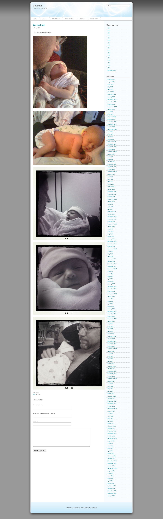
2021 (109, 58)
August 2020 (111, 201)
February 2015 (112, 336)
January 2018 (111, 261)
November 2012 (112, 403)
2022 (109, 60)
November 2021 (112, 166)
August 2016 (111, 296)
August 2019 (111, 226)
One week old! (39, 25)
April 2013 (110, 391)
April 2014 (110, 361)
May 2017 (110, 276)
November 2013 (112, 373)
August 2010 (111, 471)
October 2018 (111, 246)
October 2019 (111, 221)
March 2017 (111, 281)
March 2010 (111, 483)
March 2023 (111, 139)
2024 (109, 65)
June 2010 (110, 476)
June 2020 (110, 206)
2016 (109, 45)
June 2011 (110, 446)
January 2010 (111, 488)
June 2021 (110, 179)
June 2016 (110, 299)
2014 (109, 40)
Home (35, 18)
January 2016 (111, 308)
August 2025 (111, 82)
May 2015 (110, 328)
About (44, 18)
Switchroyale (93, 507)
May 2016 (110, 301)
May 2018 (110, 254)
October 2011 (111, 436)
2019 (109, 53)
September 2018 (112, 249)
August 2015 (111, 321)
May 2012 (110, 418)
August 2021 (111, 174)
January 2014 (111, 368)
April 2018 (110, 256)
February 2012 (112, 426)
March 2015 (111, 333)
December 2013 (112, 371)
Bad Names (56, 18)
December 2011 (112, 431)
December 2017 (112, 264)
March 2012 (111, 423)
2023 (109, 63)
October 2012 (111, 406)
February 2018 (112, 259)
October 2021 (111, 169)
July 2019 (110, 229)
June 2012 (110, 416)
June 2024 (110, 114)
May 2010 (110, 478)
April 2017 (110, 279)
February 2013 (112, 396)
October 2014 (111, 346)
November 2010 (112, 463)
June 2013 (110, 386)
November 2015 (112, 313)
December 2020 (112, 191)
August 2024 (111, 109)
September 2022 (112, 151)
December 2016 (112, 286)
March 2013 (111, 393)
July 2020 (110, 204)
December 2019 (112, 216)
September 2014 (112, 348)
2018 (109, 50)
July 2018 (110, 251)
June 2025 (110, 84)
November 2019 (112, 219)
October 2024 (111, 104)
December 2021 (112, 164)
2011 (109, 33)
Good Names (69, 18)
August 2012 (111, 411)
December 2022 (112, 144)
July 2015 (110, 323)
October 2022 (111, 149)
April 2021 (110, 181)
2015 (109, 43)
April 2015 (110, 331)
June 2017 (110, 274)
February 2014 (112, 366)
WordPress (77, 507)
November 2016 (112, 289)
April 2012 (110, 421)
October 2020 (111, 196)
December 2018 (112, 241)
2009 (109, 28)
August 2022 (111, 154)
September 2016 (112, 294)
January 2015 (111, 338)
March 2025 (111, 92)
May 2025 (110, 87)
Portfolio (94, 18)
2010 (34, 394)
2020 (109, 55)
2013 (109, 38)
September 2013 (112, 378)
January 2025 (111, 96)
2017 (109, 48)
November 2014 (112, 343)
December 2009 (112, 491)
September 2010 (112, 468)
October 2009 (111, 496)
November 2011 (112, 433)
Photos (82, 18)
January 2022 (111, 161)
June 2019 (110, 231)
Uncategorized (112, 70)
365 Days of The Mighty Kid (40, 8)
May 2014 (110, 358)
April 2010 (110, 481)
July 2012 (110, 413)
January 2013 (111, 398)
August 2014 (111, 351)
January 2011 (111, 458)
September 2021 (112, 171)
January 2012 (111, 428)
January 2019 (111, 239)
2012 (109, 35)
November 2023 (112, 124)
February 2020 (112, 211)
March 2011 (111, 453)
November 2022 (112, 146)
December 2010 (112, 461)
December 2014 (112, 341)
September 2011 (112, 438)
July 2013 (110, 383)
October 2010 (111, 466)
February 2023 (112, 141)
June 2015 (110, 326)
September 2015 (112, 318)
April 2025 (110, 89)
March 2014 (111, 363)
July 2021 (110, 176)
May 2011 (110, 448)
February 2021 (112, 186)
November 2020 (112, 194)
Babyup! (37, 5)
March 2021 (111, 184)
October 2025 (111, 79)
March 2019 (111, 236)
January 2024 (111, 119)
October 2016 (111, 291)
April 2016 (110, 304)
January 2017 (111, 284)
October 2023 (111, 126)
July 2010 (110, 473)
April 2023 (110, 136)
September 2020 (112, 199)
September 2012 (112, 408)
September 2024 (112, 106)
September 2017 (112, 269)
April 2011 (110, 451)
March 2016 (111, 306)
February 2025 (112, 94)
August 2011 (111, 441)
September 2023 (112, 129)
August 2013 (111, 381)
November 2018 (112, 244)
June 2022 (110, 156)
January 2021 (111, 189)
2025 (109, 68)
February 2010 (112, 486)
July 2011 (110, 443)
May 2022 (110, 159)
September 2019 (112, 224)
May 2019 (110, 234)
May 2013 (110, 388)
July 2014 (110, 353)
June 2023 (110, 134)
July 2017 (110, 271)
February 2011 (112, 456)
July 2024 (110, 111)
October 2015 (111, 316)
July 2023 (110, 131)
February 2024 (112, 116)
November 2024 (112, 101)
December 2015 (112, 311)
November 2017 (112, 266)
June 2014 (110, 356)
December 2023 (112, 121)
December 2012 (112, 401)
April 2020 (110, 209)
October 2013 (111, 376)
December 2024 (112, 99)
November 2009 (112, 493)
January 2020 (111, 214)
